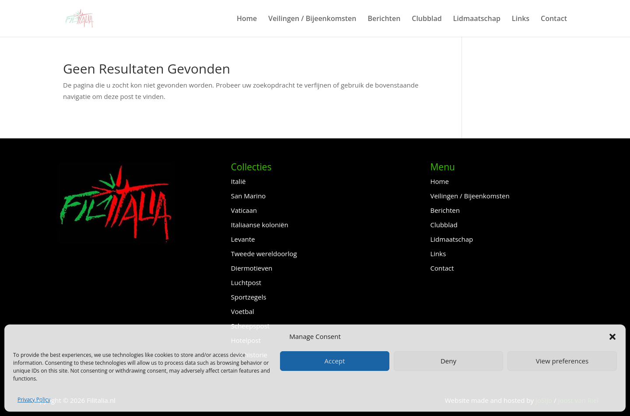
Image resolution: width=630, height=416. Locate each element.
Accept (335, 360)
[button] (612, 336)
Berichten (384, 19)
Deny (448, 360)
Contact (554, 19)
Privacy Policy (34, 399)
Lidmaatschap (476, 19)
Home (247, 19)
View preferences (562, 360)
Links (520, 19)
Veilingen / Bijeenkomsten (312, 19)
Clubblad (426, 19)
